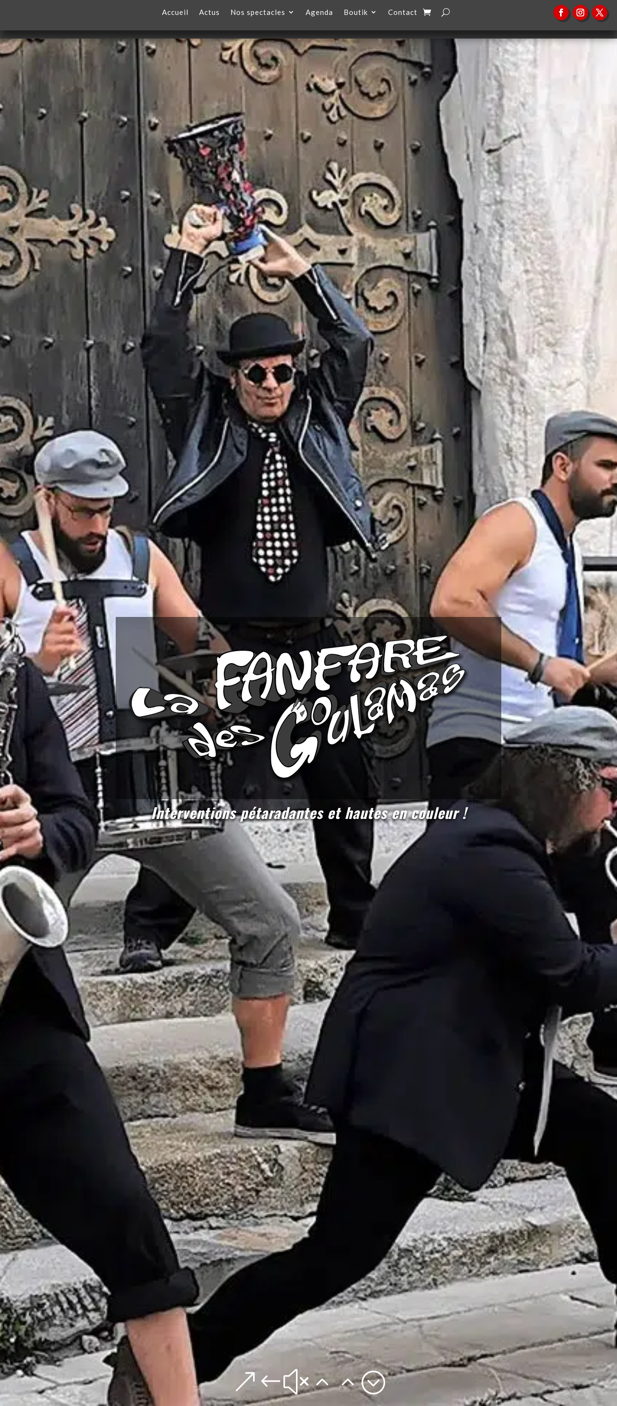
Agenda (319, 12)
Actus (209, 12)
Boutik (356, 12)
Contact (402, 12)
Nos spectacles (257, 12)
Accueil (175, 12)
